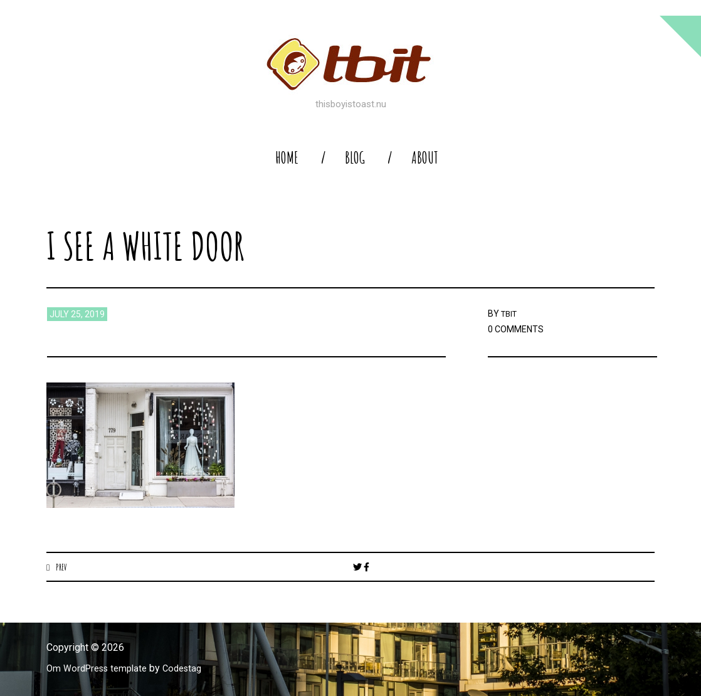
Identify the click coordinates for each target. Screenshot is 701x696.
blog (355, 157)
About (424, 157)
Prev (62, 567)
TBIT (510, 313)
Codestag (192, 669)
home (286, 157)
